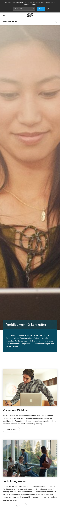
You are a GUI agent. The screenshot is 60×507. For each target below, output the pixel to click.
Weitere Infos (11, 430)
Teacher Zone (10, 22)
